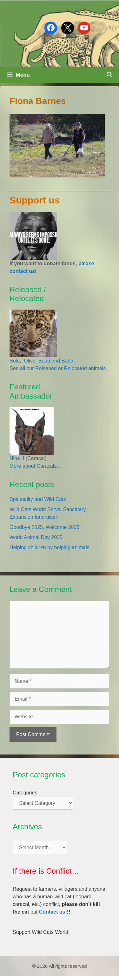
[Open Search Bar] (109, 75)
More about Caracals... (35, 466)
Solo (15, 360)
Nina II (17, 458)
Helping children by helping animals (49, 547)
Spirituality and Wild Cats (38, 499)
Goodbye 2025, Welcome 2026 (44, 527)
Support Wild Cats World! (41, 932)
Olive (29, 360)
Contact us (52, 912)
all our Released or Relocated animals (63, 368)
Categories (25, 792)
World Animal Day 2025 (36, 537)
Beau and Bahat (56, 360)
